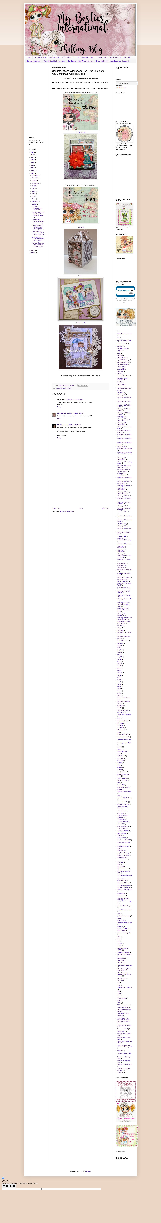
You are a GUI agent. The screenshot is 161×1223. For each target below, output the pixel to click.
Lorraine (119, 835)
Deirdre (119, 708)
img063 (119, 789)
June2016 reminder (123, 831)
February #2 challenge (124, 739)
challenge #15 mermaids (124, 448)
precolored (120, 920)
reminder (120, 927)
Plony (119, 918)
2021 (32, 157)
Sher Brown (120, 960)
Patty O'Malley (62, 413)
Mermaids (120, 862)
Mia (118, 864)
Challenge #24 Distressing (121, 550)
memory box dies (122, 860)
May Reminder (121, 857)
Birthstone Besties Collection (122, 378)
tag (118, 983)
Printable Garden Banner (124, 923)
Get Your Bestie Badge (85, 57)
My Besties (120, 866)
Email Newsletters (123, 300)
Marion (119, 848)
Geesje (119, 763)
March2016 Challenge (123, 842)
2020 (32, 160)
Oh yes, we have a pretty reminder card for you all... (37, 227)
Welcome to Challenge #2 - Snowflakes (37, 208)
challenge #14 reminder (124, 434)
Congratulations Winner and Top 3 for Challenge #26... (38, 233)
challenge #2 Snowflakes (124, 516)
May (33, 193)
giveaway (120, 767)
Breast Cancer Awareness (121, 385)
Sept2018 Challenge (123, 952)
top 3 (118, 996)
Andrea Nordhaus (122, 348)
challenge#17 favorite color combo (123, 622)
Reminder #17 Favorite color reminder (124, 929)
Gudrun (119, 770)
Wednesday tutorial (123, 1013)
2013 (32, 253)
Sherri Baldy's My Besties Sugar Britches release (124, 974)
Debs (119, 695)
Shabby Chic (121, 958)
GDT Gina (120, 758)
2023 (32, 152)
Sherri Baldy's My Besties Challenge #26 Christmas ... (38, 238)
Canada (119, 390)
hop (118, 783)
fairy (118, 732)
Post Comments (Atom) (67, 511)
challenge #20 (121, 524)
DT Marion (120, 728)
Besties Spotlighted (33, 61)
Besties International (123, 376)
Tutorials (127, 57)
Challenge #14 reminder (124, 438)
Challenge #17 (121, 483)
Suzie (82, 276)
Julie (118, 809)
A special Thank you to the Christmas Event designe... (38, 244)
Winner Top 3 (121, 1031)
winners (119, 1050)
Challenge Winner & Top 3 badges (109, 57)
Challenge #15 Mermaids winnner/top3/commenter (124, 453)
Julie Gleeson (121, 811)
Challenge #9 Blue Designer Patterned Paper (123, 610)
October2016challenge (124, 906)
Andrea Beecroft (122, 344)
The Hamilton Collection (124, 987)
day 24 (119, 668)
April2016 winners (122, 364)
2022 (32, 155)
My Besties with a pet (123, 885)
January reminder (122, 802)
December (35, 175)
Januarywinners (122, 806)
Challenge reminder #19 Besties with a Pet (124, 618)
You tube (120, 1072)
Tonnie (119, 993)
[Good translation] (5, 1186)
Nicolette (60, 425)
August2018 (121, 369)
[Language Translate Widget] (127, 83)
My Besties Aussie (122, 869)
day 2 (119, 661)
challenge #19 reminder (124, 512)
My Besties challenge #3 (124, 875)
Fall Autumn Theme (123, 734)
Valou (119, 1003)
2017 (32, 168)
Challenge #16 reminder (124, 477)
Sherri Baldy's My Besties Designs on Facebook (112, 61)
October (34, 180)
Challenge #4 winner (123, 577)
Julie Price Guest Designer (122, 816)
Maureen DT (121, 850)
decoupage (120, 705)
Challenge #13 (121, 417)
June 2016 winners (123, 826)
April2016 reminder (123, 362)
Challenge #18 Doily (123, 496)
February (35, 201)
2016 (32, 170)
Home (29, 57)
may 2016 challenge (123, 853)
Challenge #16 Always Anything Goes (124, 466)
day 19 (119, 659)
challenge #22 (121, 536)
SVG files (120, 980)
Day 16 (119, 652)
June (33, 191)
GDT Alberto (121, 756)
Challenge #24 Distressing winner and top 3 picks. (124, 555)
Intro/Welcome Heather (124, 792)
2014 (32, 250)
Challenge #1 (121, 395)
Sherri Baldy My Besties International (124, 969)
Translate (121, 88)
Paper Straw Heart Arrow (124, 910)
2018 (32, 165)
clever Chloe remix (122, 641)
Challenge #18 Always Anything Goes (124, 492)
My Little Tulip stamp (123, 887)
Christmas (120, 630)
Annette (119, 355)
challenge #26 (121, 563)
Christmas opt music (123, 636)
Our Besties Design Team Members (80, 61)
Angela (119, 351)
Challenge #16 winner (123, 481)
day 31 (119, 686)
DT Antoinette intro (122, 721)
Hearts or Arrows (122, 780)
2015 (32, 173)
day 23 (119, 666)
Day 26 (119, 672)
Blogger (88, 1171)
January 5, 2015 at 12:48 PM (72, 425)
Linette (81, 227)
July (33, 188)
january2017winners (123, 804)
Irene (118, 795)
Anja (118, 353)
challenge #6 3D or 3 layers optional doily (123, 588)
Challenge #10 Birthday (124, 397)
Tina (118, 991)
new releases (121, 893)
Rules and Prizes (68, 57)
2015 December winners (124, 334)
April (33, 196)
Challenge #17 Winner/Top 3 (121, 488)
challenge (120, 393)
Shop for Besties (40, 57)
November (35, 178)
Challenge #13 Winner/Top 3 (121, 423)
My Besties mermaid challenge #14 (123, 879)
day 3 (119, 682)
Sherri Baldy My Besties (124, 965)
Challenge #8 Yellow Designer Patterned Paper (123, 604)
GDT (118, 754)
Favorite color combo (123, 737)
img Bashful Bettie (122, 787)
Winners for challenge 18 (124, 1064)
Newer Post (56, 508)
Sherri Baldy (121, 963)
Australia (120, 371)
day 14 (119, 647)
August (34, 186)
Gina (118, 765)
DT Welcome (121, 730)
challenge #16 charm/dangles (121, 474)
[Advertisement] (80, 489)
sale (118, 941)
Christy (119, 638)
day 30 (119, 684)
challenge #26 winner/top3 (64, 388)
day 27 (119, 675)
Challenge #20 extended (124, 528)
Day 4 (119, 688)
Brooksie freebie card (123, 388)
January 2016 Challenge (124, 798)
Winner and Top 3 (122, 1029)
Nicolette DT (81, 323)
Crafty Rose (81, 132)
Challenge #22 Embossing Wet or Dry (124, 539)
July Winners (121, 819)
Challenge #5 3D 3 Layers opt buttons (122, 580)
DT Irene (120, 725)
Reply (59, 407)
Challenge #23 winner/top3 (121, 546)
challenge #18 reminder (124, 498)
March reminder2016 (123, 840)
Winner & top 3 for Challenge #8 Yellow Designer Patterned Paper (123, 1020)
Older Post (105, 508)
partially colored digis (123, 916)
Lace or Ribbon (121, 833)
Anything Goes (121, 357)
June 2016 (120, 824)
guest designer (121, 772)
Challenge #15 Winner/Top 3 (121, 458)
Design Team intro (122, 710)
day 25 (119, 670)
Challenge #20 (121, 526)
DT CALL (120, 723)
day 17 (119, 654)
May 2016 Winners (123, 855)
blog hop (120, 382)
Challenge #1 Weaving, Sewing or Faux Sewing (38, 221)
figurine (119, 747)
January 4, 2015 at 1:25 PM (75, 413)
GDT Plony (120, 760)
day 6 (119, 693)
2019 (32, 162)
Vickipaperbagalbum (123, 1005)
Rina (118, 937)
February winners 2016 (124, 743)
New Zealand (121, 896)
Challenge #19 (121, 506)
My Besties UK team (123, 883)
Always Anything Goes (124, 340)
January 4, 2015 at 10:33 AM (74, 399)
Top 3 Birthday (121, 998)
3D (118, 338)
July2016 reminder (122, 822)
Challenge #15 (121, 446)
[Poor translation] (12, 1186)
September (35, 183)
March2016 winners (123, 846)
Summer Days (121, 978)
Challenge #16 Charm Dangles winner (123, 470)
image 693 (120, 785)
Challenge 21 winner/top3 (121, 614)
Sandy (119, 946)
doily (118, 718)
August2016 (121, 366)
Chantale (120, 625)
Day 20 (119, 663)
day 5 (119, 691)
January (34, 204)
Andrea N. (120, 346)
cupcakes (120, 643)
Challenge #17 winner (123, 486)
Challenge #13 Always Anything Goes (124, 419)
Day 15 (119, 650)
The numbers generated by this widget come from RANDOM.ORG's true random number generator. (125, 106)
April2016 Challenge (123, 360)
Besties (119, 373)
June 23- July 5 (121, 828)
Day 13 (119, 645)
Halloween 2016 (122, 778)
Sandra (119, 943)
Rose (119, 939)
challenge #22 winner (123, 544)
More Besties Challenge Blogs (54, 61)
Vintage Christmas (122, 1007)
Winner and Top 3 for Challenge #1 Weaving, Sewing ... (38, 214)
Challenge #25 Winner (124, 559)
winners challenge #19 (124, 1053)
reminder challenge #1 (124, 933)
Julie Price (120, 813)
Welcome (120, 1016)
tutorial (119, 1000)
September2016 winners (124, 954)
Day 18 (119, 657)
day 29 (119, 679)
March (34, 199)
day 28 (119, 677)
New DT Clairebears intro (124, 890)
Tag (118, 985)
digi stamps (120, 712)
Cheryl (119, 628)
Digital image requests (124, 715)
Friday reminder (122, 751)
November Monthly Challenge (123, 899)
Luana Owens (121, 838)
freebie (119, 749)
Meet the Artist (54, 57)
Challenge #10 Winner (124, 401)
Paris (118, 914)
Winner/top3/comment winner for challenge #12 (124, 1046)
